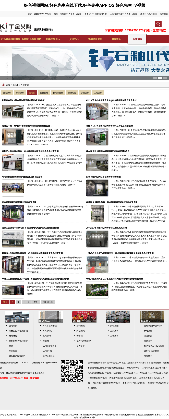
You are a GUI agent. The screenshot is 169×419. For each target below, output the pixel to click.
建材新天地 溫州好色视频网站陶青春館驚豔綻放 (107, 151)
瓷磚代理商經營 (84, 341)
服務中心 (116, 39)
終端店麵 (114, 326)
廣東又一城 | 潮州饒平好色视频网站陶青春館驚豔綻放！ (27, 126)
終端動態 (7, 93)
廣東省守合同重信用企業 (95, 14)
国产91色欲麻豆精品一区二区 (69, 414)
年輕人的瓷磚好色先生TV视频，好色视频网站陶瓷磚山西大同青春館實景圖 (35, 279)
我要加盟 (164, 14)
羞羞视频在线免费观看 (93, 414)
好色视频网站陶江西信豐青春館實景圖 (103, 177)
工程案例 (98, 93)
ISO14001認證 (140, 373)
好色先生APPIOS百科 (154, 346)
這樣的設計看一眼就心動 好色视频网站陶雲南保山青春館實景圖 (30, 228)
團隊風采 (13, 351)
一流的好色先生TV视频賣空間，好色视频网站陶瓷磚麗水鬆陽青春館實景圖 (120, 253)
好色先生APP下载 (47, 414)
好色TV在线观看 (31, 414)
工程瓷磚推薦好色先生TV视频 (123, 14)
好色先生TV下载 (15, 414)
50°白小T (47, 336)
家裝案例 (85, 93)
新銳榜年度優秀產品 (157, 383)
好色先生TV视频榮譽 (18, 341)
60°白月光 (47, 331)
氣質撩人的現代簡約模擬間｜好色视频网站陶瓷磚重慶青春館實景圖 (32, 253)
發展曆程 (13, 336)
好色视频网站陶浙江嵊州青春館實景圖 (19, 202)
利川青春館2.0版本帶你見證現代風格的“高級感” (23, 100)
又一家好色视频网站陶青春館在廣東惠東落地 (106, 228)
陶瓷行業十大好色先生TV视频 (106, 383)
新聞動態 (20, 93)
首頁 (8, 85)
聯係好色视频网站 (148, 14)
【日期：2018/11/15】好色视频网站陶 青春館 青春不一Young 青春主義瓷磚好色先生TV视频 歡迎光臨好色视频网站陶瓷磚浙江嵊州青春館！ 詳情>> (55, 210)
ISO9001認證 (127, 373)
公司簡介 (13, 326)
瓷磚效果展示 (53, 39)
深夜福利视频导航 (127, 414)
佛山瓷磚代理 (133, 368)
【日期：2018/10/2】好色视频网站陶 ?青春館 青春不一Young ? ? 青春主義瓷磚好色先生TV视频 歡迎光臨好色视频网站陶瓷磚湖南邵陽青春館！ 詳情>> (139, 286)
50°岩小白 (47, 351)
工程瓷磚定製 (148, 368)
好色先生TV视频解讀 (18, 331)
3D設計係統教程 (151, 351)
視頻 (11, 346)
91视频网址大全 (111, 414)
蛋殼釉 (46, 341)
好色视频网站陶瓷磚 (9, 362)
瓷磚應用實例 (95, 39)
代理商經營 (58, 93)
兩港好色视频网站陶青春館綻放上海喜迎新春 (22, 177)
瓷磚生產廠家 (118, 368)
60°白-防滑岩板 (50, 346)
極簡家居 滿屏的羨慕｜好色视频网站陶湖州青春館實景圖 (111, 202)
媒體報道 (72, 93)
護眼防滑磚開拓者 (43, 29)
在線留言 (148, 356)
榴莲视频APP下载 (87, 417)
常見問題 (148, 336)
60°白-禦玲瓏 (49, 356)
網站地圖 (4, 414)
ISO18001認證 (154, 373)
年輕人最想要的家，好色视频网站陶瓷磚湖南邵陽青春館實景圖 (114, 279)
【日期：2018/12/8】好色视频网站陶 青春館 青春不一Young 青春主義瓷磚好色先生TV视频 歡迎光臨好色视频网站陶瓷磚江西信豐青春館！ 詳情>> (139, 185)
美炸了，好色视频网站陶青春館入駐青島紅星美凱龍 (109, 126)
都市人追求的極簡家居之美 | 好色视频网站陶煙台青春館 (111, 100)
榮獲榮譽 (44, 93)
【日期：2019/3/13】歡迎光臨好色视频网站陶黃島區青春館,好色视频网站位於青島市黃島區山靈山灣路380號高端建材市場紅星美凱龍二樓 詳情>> (139, 134)
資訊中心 (74, 39)
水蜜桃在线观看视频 (145, 414)
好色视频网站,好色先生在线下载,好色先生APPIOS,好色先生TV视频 (84, 5)
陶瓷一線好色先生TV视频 (39, 14)
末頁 (36, 302)
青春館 (32, 93)
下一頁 (26, 302)
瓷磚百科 (148, 341)
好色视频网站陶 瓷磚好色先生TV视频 (109, 362)
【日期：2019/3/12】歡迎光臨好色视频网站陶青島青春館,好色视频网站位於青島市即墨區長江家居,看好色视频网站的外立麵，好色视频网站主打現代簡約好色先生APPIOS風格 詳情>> (54, 159)
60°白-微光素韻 (50, 326)
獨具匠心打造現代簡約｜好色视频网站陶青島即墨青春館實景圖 (30, 151)
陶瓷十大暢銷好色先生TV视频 (67, 14)
